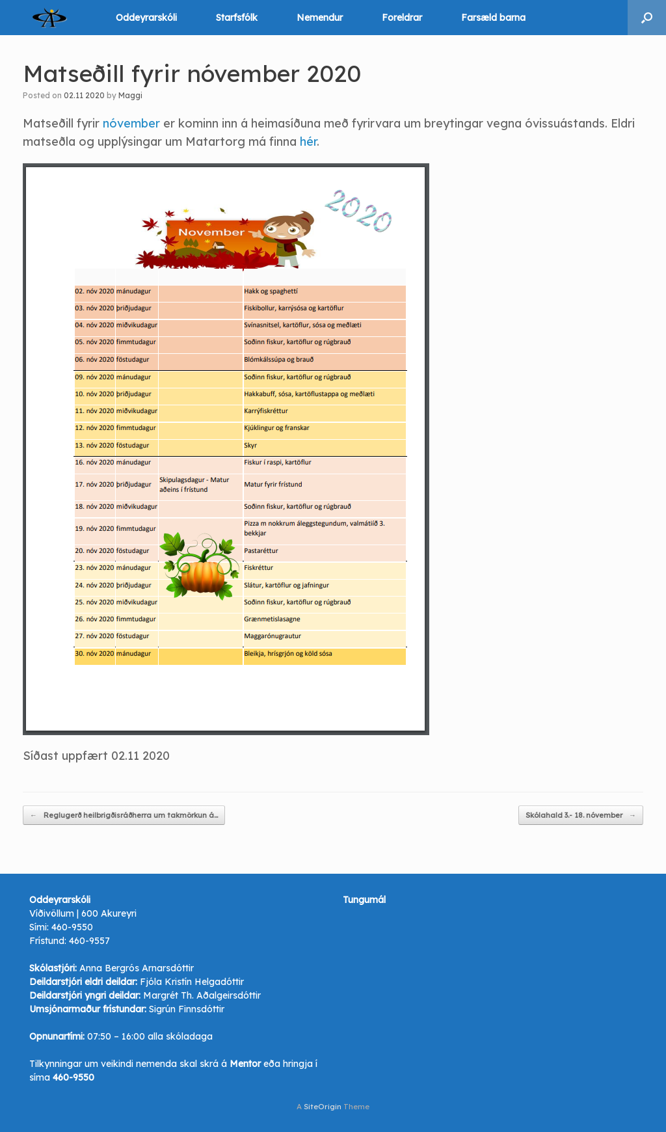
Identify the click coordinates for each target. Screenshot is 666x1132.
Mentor (245, 1064)
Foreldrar (402, 17)
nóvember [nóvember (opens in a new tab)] (133, 123)
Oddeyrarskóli (146, 17)
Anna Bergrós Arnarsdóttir (136, 968)
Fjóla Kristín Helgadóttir (192, 982)
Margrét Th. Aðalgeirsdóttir (202, 995)
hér (308, 141)
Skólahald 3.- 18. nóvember (581, 815)
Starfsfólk (237, 17)
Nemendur (320, 17)
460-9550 (72, 927)
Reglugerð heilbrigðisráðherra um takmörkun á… (124, 815)
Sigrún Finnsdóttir (186, 1009)
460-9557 (89, 941)
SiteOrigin (322, 1106)
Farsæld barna (493, 17)
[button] (647, 17)
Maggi (130, 95)
